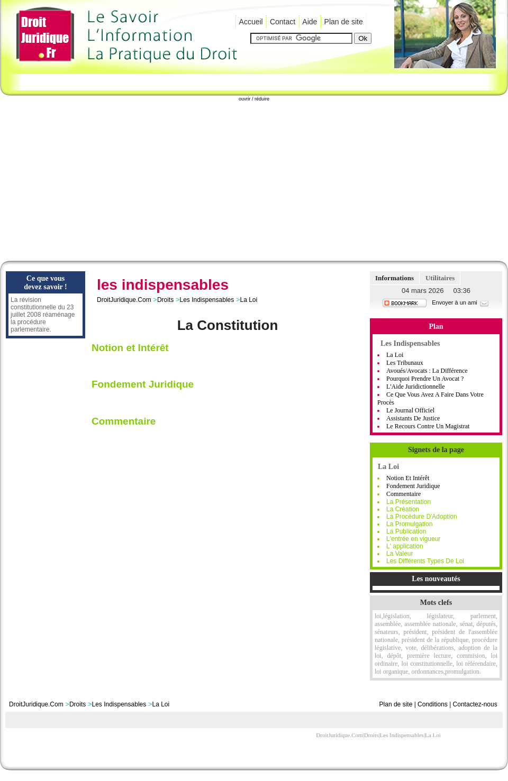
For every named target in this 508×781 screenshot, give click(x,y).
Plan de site (343, 21)
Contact (282, 21)
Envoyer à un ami (460, 302)
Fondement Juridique (413, 486)
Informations (394, 278)
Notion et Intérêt (407, 478)
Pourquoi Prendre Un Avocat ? (425, 378)
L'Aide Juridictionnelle (415, 386)
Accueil (251, 21)
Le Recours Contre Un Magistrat (427, 426)
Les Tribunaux (404, 362)
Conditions (433, 704)
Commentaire (403, 494)
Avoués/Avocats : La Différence (427, 370)
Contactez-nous (475, 704)
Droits (165, 300)
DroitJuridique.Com (124, 300)
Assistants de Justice (413, 418)
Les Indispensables (206, 300)
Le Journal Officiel (410, 410)
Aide (309, 21)
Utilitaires (440, 278)
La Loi (248, 300)
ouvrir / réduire (254, 99)
